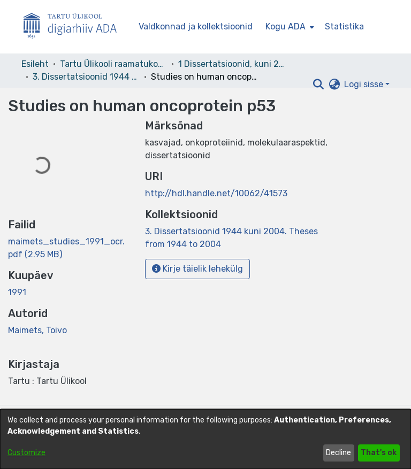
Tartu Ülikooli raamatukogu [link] (113, 64)
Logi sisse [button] (364, 84)
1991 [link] (17, 292)
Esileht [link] (35, 64)
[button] (318, 84)
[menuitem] (288, 26)
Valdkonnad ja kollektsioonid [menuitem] (196, 26)
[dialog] (205, 439)
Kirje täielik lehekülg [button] (197, 269)
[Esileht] (74, 27)
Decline (338, 452)
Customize (26, 452)
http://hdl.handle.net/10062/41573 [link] (216, 193)
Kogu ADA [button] (285, 26)
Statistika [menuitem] (344, 26)
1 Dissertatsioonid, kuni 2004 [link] (231, 64)
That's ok (379, 452)
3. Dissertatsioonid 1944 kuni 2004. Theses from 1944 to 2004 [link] (86, 77)
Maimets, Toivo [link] (37, 330)
